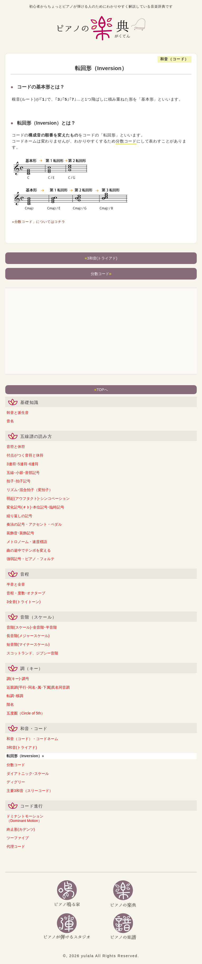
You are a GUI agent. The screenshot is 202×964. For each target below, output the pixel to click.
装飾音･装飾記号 (20, 533)
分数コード (16, 765)
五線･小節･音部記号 (23, 473)
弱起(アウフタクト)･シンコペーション (38, 498)
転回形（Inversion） (24, 756)
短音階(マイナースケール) (28, 644)
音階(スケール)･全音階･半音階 (32, 627)
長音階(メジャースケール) (28, 636)
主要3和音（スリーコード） (30, 791)
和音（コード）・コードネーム (32, 739)
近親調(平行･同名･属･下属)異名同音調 (38, 687)
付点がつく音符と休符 (25, 455)
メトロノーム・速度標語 (27, 542)
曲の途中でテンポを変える (29, 550)
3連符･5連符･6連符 (22, 464)
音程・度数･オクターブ (26, 593)
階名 (10, 704)
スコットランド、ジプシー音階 (32, 653)
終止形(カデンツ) (21, 829)
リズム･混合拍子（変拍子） (30, 490)
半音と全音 (16, 584)
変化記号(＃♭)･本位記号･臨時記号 (35, 507)
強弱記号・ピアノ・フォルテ (30, 559)
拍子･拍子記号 (19, 481)
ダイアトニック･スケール (28, 773)
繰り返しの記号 (19, 516)
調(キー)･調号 (18, 679)
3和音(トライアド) (22, 747)
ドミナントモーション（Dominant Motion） (25, 818)
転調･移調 (15, 696)
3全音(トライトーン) (24, 602)
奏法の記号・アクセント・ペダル (34, 524)
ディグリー (16, 782)
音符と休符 (16, 446)
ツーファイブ (18, 838)
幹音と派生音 (18, 412)
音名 (10, 421)
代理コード (16, 846)
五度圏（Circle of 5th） (26, 713)
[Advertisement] (101, 332)
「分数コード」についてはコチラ (39, 222)
